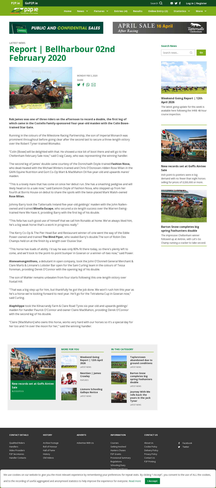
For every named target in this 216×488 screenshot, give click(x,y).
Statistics (180, 11)
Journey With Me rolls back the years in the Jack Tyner (140, 396)
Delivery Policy (151, 450)
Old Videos (48, 457)
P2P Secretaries (16, 454)
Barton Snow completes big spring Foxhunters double (141, 377)
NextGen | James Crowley (90, 374)
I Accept (152, 481)
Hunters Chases (118, 450)
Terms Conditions (119, 469)
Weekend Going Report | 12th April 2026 (91, 360)
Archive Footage (51, 442)
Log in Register (196, 3)
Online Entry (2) (158, 11)
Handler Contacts (17, 457)
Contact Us (149, 457)
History (46, 454)
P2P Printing (150, 461)
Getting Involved (118, 446)
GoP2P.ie (31, 3)
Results (137, 11)
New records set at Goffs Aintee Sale (180, 168)
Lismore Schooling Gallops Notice (91, 391)
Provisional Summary (121, 457)
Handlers (13, 446)
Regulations (116, 461)
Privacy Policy (150, 454)
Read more (135, 481)
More (199, 11)
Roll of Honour (50, 446)
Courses (114, 442)
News (80, 11)
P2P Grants (116, 454)
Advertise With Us (85, 442)
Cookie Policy (150, 446)
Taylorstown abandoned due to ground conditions (141, 360)
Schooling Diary (118, 465)
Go (201, 52)
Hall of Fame (49, 450)
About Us (148, 442)
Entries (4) (120, 11)
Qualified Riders (17, 442)
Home (67, 11)
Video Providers (17, 450)
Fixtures (99, 11)
